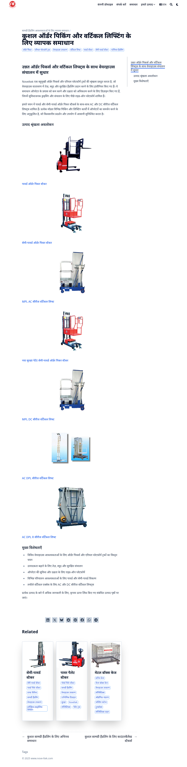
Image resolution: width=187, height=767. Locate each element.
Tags (25, 752)
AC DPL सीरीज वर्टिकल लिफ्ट (57, 453)
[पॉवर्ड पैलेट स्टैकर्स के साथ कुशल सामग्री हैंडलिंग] (71, 681)
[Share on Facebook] (82, 620)
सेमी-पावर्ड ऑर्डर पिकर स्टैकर (57, 218)
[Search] (171, 4)
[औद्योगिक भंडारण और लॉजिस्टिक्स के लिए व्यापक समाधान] (106, 681)
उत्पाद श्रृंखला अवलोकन (145, 76)
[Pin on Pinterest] (75, 620)
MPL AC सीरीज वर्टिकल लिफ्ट (57, 277)
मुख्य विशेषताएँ (141, 81)
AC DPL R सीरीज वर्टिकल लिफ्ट (57, 512)
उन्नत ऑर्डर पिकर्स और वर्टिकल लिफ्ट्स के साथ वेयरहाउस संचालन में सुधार (148, 66)
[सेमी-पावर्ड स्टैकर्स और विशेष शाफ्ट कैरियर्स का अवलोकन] (37, 681)
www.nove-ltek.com (42, 758)
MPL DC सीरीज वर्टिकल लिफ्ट (57, 394)
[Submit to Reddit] (68, 620)
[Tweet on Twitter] (54, 620)
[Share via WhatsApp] (89, 620)
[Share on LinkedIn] (48, 620)
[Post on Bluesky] (61, 620)
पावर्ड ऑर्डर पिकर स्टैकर (57, 159)
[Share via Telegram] (96, 620)
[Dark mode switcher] (177, 4)
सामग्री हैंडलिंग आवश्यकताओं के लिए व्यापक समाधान (45, 30)
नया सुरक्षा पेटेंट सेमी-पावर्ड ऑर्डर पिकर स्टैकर (57, 335)
